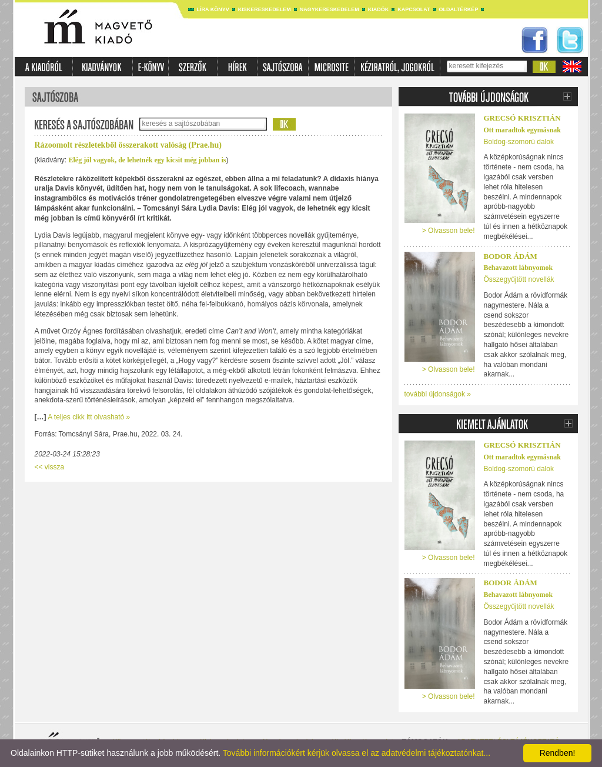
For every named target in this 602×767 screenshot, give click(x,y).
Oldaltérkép (459, 9)
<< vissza (50, 467)
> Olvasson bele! (448, 230)
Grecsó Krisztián (522, 118)
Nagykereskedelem (329, 9)
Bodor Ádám (510, 256)
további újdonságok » (437, 394)
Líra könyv (213, 9)
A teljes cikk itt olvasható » (89, 417)
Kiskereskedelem (264, 9)
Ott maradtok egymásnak (522, 130)
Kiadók (378, 9)
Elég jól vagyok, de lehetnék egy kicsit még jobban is (147, 160)
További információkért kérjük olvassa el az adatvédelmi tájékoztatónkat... (356, 753)
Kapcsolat (413, 9)
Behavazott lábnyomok (518, 268)
